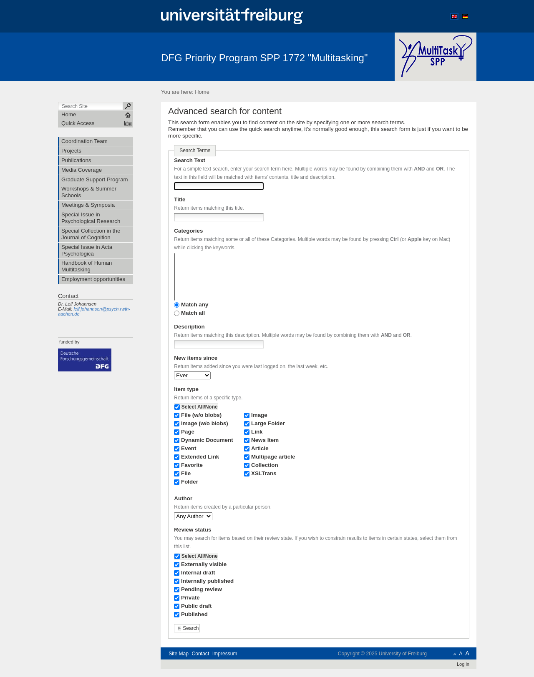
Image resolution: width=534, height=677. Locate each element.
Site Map (179, 654)
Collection (264, 465)
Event (188, 448)
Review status (192, 530)
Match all (193, 313)
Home (202, 92)
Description (189, 326)
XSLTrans (264, 473)
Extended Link (200, 457)
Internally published (207, 581)
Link (256, 432)
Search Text (189, 160)
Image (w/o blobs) (204, 423)
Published (194, 614)
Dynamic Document (207, 440)
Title (179, 199)
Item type (186, 389)
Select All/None (199, 407)
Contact (200, 654)
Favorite (192, 465)
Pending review (201, 589)
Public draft (196, 606)
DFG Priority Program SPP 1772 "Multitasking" (264, 57)
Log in (463, 664)
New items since (195, 358)
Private (190, 597)
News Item (265, 440)
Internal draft (198, 572)
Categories (188, 231)
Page (187, 432)
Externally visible (204, 564)
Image (259, 415)
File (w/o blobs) (201, 415)
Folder (189, 482)
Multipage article (273, 457)
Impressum (224, 654)
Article (260, 448)
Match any (194, 304)
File (186, 473)
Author (183, 498)
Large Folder (268, 423)
